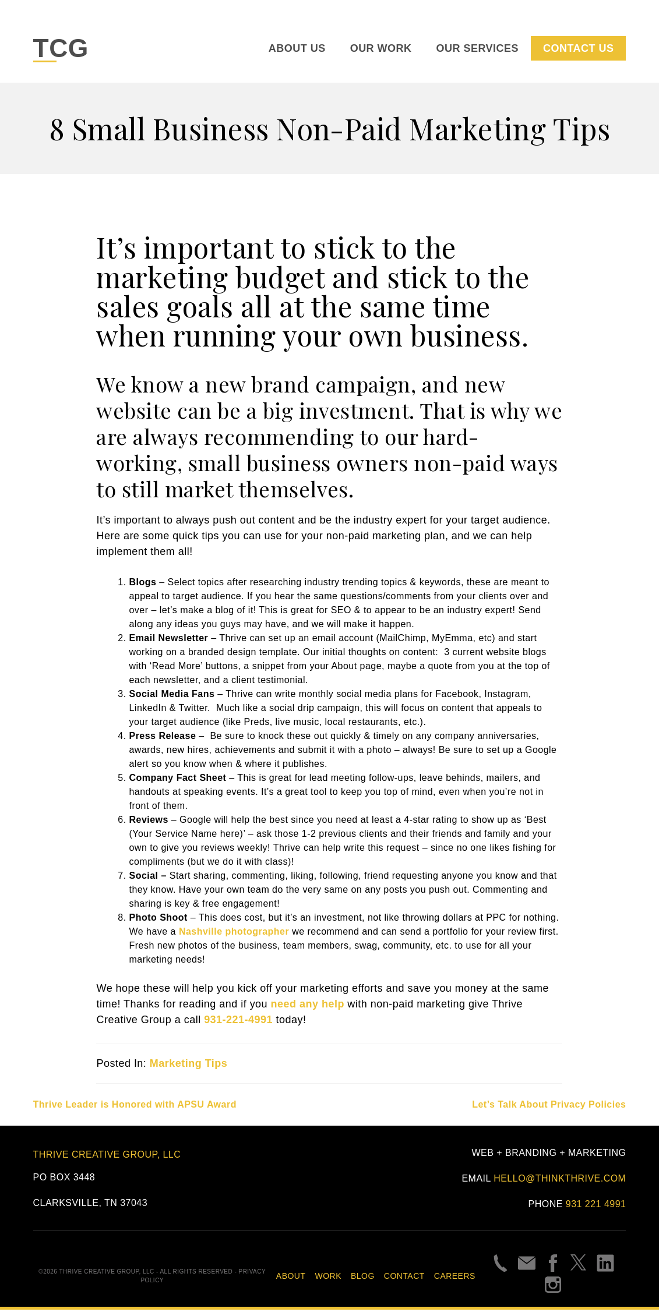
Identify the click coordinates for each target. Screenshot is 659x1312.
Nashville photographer (234, 934)
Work (328, 1278)
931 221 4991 (596, 1207)
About (291, 1278)
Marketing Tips (188, 1066)
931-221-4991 (238, 1022)
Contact (404, 1278)
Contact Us (578, 50)
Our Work (381, 50)
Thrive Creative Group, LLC (107, 1157)
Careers (454, 1278)
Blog (363, 1278)
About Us (297, 50)
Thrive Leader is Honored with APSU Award (135, 1107)
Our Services (477, 50)
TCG (63, 49)
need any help (307, 1007)
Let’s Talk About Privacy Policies (549, 1107)
